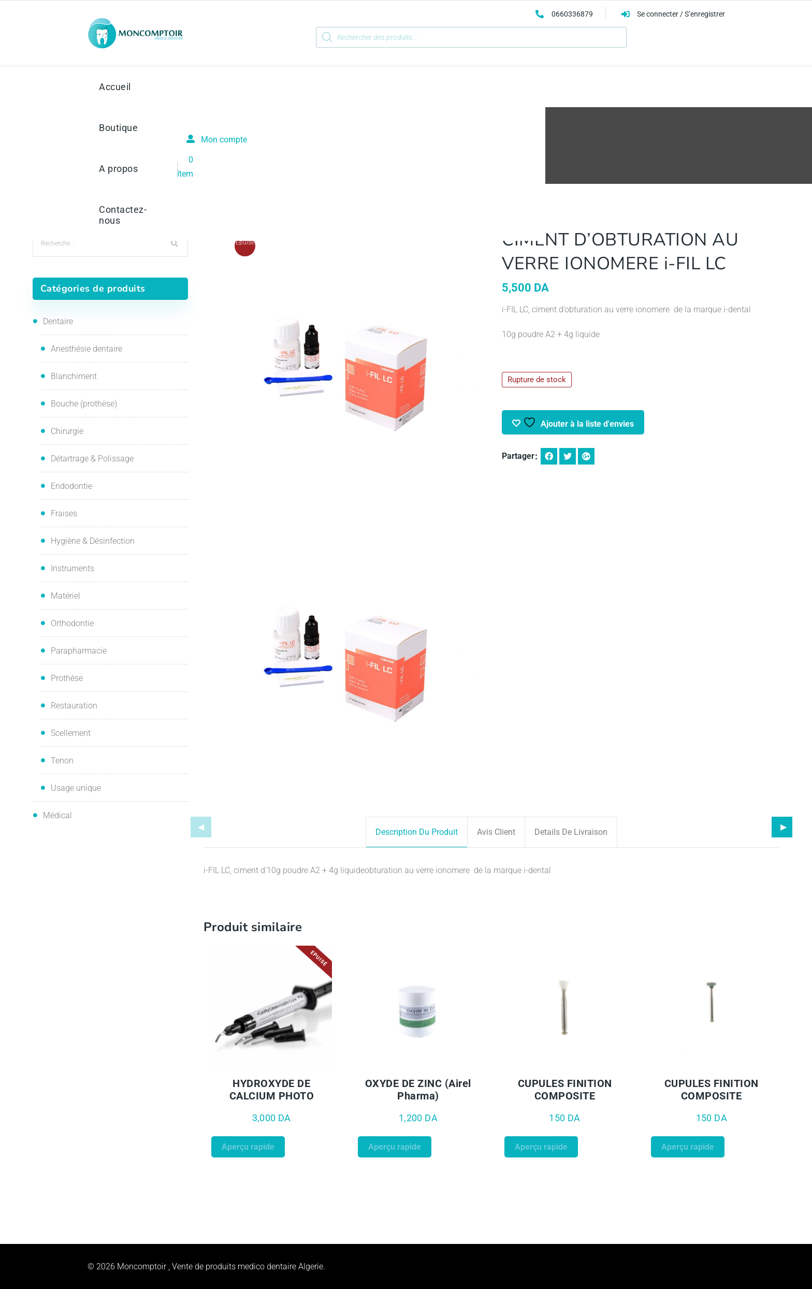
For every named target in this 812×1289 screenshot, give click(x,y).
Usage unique (76, 788)
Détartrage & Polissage (92, 459)
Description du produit (416, 832)
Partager (518, 456)
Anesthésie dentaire (86, 349)
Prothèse (67, 678)
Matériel (65, 596)
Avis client (496, 832)
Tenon (62, 760)
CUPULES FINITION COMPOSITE (565, 1089)
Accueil (284, 156)
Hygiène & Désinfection (93, 541)
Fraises (64, 513)
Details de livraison (570, 832)
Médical (57, 815)
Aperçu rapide (248, 1147)
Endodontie (71, 486)
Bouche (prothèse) (84, 404)
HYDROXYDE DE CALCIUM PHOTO (271, 1089)
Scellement (71, 733)
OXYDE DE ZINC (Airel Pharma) (418, 1089)
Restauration (331, 156)
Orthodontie (72, 623)
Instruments (72, 568)
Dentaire (58, 321)
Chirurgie (67, 431)
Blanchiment (74, 376)
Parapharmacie (79, 651)
